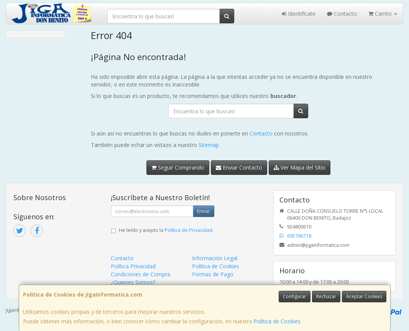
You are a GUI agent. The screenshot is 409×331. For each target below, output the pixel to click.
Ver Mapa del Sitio (299, 167)
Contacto (342, 13)
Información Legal (214, 258)
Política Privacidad (133, 266)
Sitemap (209, 144)
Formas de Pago (212, 274)
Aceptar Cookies (364, 296)
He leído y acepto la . (166, 230)
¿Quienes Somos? (133, 282)
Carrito (382, 13)
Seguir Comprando (177, 167)
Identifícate (298, 13)
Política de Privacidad (188, 230)
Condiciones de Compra (140, 274)
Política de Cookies (277, 321)
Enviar (203, 211)
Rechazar (326, 296)
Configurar (294, 296)
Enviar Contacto (239, 167)
